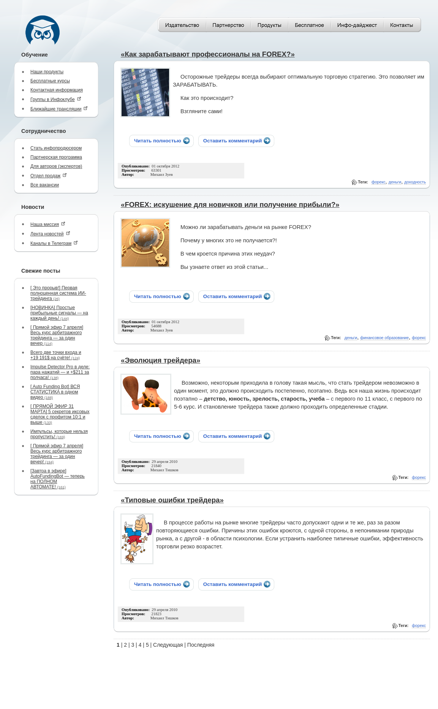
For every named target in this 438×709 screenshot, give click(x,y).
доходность (415, 182)
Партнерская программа (56, 157)
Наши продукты (46, 71)
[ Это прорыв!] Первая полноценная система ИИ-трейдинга (58, 293)
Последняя (201, 645)
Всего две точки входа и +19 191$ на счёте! (55, 355)
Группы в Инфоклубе (55, 99)
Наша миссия (47, 224)
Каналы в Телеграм (54, 243)
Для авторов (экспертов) (56, 166)
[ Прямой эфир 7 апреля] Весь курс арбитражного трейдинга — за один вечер (56, 335)
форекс (379, 182)
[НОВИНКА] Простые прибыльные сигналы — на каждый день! (59, 313)
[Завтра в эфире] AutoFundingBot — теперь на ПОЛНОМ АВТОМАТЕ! (57, 479)
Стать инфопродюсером (56, 148)
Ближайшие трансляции (59, 109)
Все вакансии (44, 185)
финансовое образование (384, 337)
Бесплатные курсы (50, 81)
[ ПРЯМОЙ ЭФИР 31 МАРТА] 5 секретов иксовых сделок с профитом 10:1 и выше (60, 414)
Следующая (168, 645)
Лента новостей (50, 234)
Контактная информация (56, 90)
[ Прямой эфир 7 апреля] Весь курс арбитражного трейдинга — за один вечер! (56, 453)
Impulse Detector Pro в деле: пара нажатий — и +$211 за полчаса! (60, 372)
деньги (395, 182)
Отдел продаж (48, 175)
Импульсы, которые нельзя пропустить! (59, 434)
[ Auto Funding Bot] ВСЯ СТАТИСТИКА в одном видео (55, 392)
